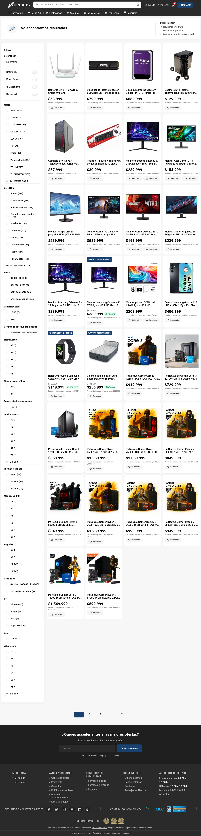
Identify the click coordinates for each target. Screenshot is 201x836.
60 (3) (11, 345)
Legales (92, 789)
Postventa (56, 782)
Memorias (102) (16, 230)
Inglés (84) (13, 474)
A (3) (10, 386)
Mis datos (20, 782)
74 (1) (11, 687)
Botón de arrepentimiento (60, 796)
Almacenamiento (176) (19, 207)
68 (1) (11, 666)
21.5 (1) (12, 571)
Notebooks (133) (16, 223)
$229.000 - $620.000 (18, 292)
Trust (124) (13, 117)
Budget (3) (13, 611)
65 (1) (11, 523)
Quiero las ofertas (129, 748)
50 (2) (11, 419)
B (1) (10, 394)
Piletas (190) (14, 193)
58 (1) (11, 434)
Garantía (56, 786)
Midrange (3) (14, 604)
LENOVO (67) (14, 139)
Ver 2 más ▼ (12, 462)
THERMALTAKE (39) (18, 174)
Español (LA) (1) (16, 488)
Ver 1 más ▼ (12, 693)
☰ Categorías (15, 13)
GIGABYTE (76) (15, 131)
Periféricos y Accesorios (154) (20, 215)
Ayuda (150, 5)
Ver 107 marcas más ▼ (17, 181)
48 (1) (11, 366)
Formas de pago (97, 780)
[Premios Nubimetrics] (114, 821)
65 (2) (11, 658)
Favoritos (130, 13)
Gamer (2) (13, 638)
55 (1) (11, 441)
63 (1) (11, 680)
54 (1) (11, 448)
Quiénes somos (133, 777)
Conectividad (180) (17, 200)
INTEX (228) (14, 110)
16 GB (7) (13, 312)
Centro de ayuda (60, 777)
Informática (91, 13)
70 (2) (11, 651)
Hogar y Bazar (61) (17, 259)
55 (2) (11, 550)
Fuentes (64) (14, 252)
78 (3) (11, 501)
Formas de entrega (98, 785)
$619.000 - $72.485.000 (20, 299)
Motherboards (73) (17, 244)
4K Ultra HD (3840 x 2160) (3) (22, 584)
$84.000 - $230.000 (18, 285)
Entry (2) (12, 618)
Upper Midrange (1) (18, 625)
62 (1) (11, 427)
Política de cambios (62, 790)
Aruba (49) (13, 153)
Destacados (54, 13)
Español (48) (14, 481)
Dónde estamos (133, 782)
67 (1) (11, 673)
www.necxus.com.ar (99, 828)
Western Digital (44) (18, 160)
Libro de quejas (59, 801)
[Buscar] (138, 5)
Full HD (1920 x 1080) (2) (20, 591)
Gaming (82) (14, 237)
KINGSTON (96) (16, 124)
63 (122, 714)
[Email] (87, 748)
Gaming (72, 13)
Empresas (111, 13)
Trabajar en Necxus (135, 790)
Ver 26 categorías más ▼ (18, 265)
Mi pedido (20, 778)
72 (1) (11, 455)
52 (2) (11, 359)
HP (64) (12, 146)
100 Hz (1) (13, 406)
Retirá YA (34, 13)
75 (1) (11, 373)
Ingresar (163, 5)
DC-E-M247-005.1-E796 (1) (21, 332)
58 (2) (11, 352)
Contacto (185, 5)
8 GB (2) (12, 319)
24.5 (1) (12, 564)
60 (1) (11, 530)
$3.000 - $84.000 (16, 278)
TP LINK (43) (14, 167)
